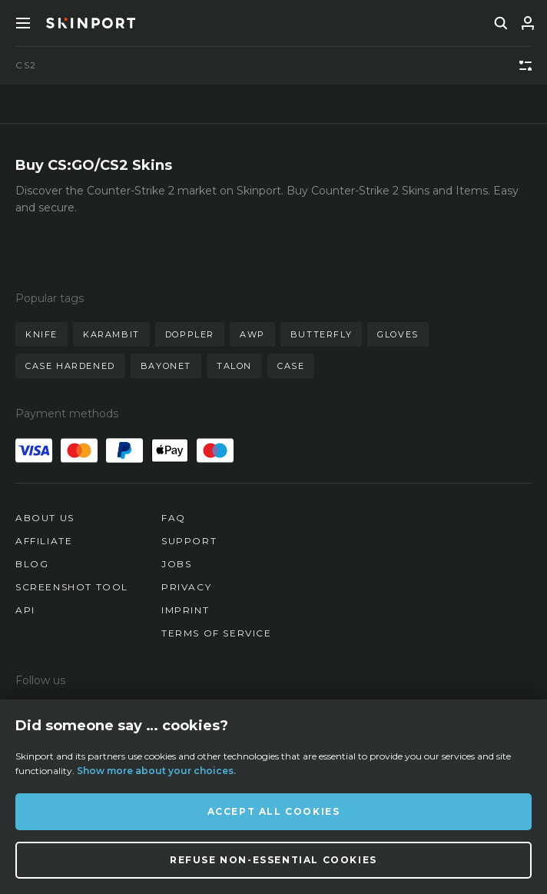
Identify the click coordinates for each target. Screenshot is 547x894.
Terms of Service (216, 633)
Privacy (186, 587)
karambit (111, 334)
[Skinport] (90, 23)
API (25, 610)
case (290, 366)
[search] (501, 23)
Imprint (185, 610)
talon (234, 366)
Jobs (176, 564)
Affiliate (43, 541)
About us (45, 517)
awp (252, 334)
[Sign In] (527, 23)
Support (189, 541)
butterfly (321, 334)
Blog (31, 564)
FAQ (173, 517)
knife (41, 334)
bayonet (166, 366)
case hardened (70, 366)
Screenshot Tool (71, 587)
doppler (189, 334)
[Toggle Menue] (23, 23)
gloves (398, 334)
